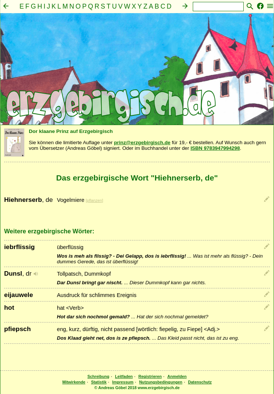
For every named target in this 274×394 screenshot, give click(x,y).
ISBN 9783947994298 (215, 148)
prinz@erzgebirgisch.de (142, 142)
